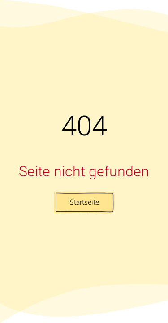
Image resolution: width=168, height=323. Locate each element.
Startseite (84, 202)
